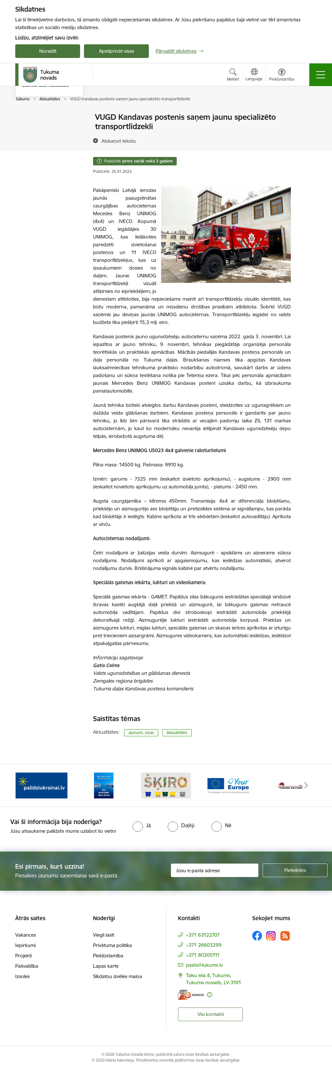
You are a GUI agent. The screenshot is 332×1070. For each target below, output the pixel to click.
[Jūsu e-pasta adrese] (214, 870)
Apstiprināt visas (116, 51)
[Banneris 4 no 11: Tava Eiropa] (228, 785)
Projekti (23, 956)
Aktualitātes (177, 732)
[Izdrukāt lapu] (307, 114)
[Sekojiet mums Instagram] (271, 936)
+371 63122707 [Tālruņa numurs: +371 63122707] (203, 935)
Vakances (25, 935)
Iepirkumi (25, 945)
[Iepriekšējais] (26, 785)
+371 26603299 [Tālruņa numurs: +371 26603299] (203, 945)
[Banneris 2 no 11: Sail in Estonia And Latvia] (103, 785)
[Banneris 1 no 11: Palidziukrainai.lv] (41, 785)
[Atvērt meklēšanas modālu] (233, 76)
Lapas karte (106, 966)
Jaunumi (31, 129)
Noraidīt (47, 51)
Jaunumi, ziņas (141, 732)
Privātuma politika (112, 945)
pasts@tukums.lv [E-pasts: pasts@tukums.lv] (204, 965)
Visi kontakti (210, 1014)
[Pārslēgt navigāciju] (320, 74)
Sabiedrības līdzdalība (45, 163)
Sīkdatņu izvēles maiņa (117, 976)
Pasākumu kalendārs (45, 118)
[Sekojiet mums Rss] (285, 936)
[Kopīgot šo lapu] (307, 131)
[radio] (142, 825)
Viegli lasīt (103, 935)
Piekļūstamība (108, 956)
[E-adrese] (191, 994)
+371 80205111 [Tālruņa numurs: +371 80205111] (203, 955)
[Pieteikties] (295, 870)
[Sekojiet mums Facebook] (257, 936)
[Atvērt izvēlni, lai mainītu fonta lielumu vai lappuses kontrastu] (281, 76)
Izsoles (22, 976)
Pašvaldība (26, 966)
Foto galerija (35, 151)
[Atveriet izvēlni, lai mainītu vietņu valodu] (254, 75)
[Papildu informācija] (209, 994)
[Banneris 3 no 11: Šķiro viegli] (166, 785)
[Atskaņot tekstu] (118, 141)
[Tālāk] (306, 785)
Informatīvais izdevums (47, 140)
